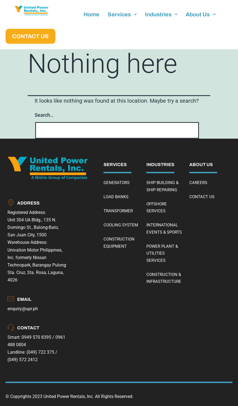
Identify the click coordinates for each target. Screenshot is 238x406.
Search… (44, 115)
